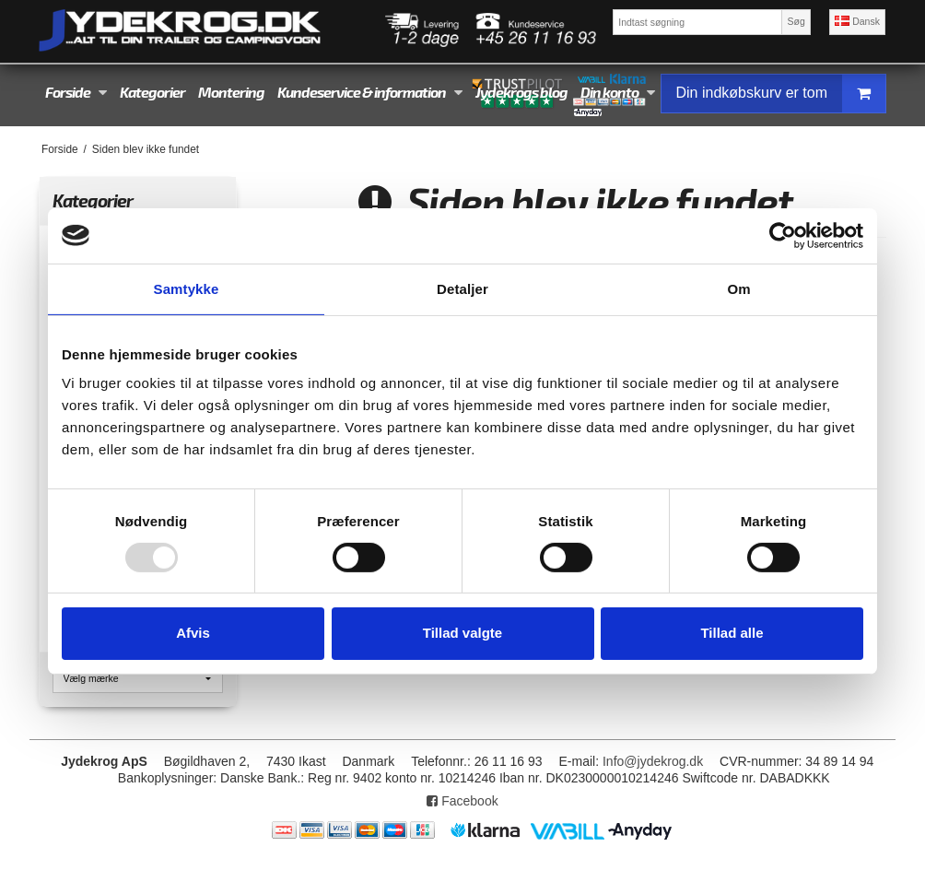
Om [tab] (738, 288)
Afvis (193, 633)
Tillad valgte (462, 633)
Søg (795, 21)
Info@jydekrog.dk (653, 761)
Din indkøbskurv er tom (781, 93)
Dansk (857, 21)
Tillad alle (731, 633)
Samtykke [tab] (186, 288)
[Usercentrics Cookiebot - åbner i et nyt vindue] (782, 235)
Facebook (462, 801)
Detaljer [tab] (462, 288)
